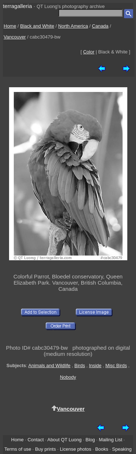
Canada (100, 26)
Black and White (37, 26)
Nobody (68, 377)
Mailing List (110, 439)
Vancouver (15, 37)
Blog (90, 439)
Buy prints (45, 449)
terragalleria (17, 6)
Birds (79, 365)
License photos (75, 449)
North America (73, 26)
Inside (95, 365)
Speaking (122, 449)
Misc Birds (116, 365)
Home (10, 26)
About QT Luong (65, 439)
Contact (36, 439)
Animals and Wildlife (49, 365)
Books (101, 449)
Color (88, 52)
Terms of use (17, 449)
